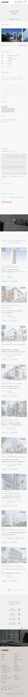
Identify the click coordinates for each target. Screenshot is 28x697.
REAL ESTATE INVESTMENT (6, 677)
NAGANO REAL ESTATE (5, 670)
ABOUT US (17, 654)
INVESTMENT (16, 667)
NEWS (2, 654)
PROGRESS (4, 675)
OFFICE (15, 661)
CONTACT (19, 2)
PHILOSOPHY (16, 656)
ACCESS (15, 662)
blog (11, 689)
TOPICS (2, 656)
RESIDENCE (16, 677)
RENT (2, 24)
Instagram (4, 689)
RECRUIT (3, 682)
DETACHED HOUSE (5, 669)
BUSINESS (3, 665)
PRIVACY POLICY (4, 686)
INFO (2, 657)
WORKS (16, 665)
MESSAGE (16, 657)
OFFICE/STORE (17, 678)
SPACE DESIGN (4, 672)
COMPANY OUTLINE (18, 659)
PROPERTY (3, 659)
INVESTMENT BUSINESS (6, 667)
